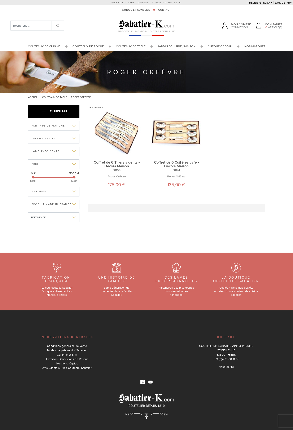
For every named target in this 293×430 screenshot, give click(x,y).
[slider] (33, 177)
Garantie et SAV (67, 354)
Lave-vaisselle (43, 138)
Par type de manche (48, 125)
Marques (38, 191)
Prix (34, 164)
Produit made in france (51, 204)
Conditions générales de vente (67, 345)
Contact (164, 9)
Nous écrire (226, 366)
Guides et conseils (136, 9)
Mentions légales (67, 363)
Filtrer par (53, 111)
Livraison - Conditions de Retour (67, 359)
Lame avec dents (45, 151)
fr (282, 2)
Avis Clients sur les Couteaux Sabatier (67, 367)
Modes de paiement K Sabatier (67, 350)
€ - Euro (259, 2)
